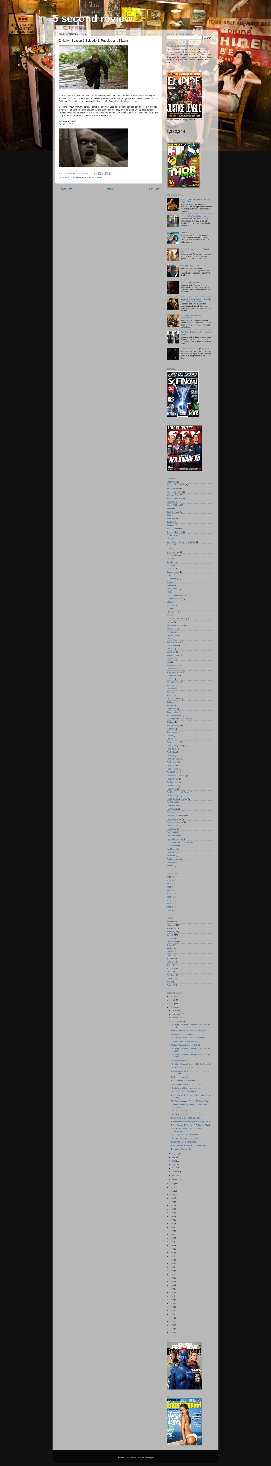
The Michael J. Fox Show (177, 799)
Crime (169, 938)
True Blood (171, 832)
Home (109, 188)
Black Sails (171, 518)
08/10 (169, 904)
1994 (172, 1249)
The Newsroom (173, 805)
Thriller (169, 978)
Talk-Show (171, 975)
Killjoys (169, 639)
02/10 (169, 884)
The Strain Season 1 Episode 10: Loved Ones (190, 1101)
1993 (172, 1253)
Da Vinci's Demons (174, 555)
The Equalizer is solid (180, 1060)
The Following (172, 769)
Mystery (170, 962)
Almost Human (173, 488)
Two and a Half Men (175, 839)
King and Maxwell (174, 642)
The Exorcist (172, 762)
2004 (172, 1216)
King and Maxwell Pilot (190, 266)
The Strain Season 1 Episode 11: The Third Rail (191, 1064)
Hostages (171, 615)
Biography (171, 932)
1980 (172, 1300)
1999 (172, 1231)
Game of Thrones (174, 599)
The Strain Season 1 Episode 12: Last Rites (189, 1038)
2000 (172, 1227)
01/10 (169, 880)
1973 (172, 1325)
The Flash (171, 766)
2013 (172, 1184)
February (176, 1175)
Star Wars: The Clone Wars (178, 719)
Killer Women (172, 635)
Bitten (169, 515)
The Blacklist (172, 749)
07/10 (169, 900)
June (174, 1161)
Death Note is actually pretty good (195, 349)
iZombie (170, 866)
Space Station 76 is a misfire (183, 1081)
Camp (169, 538)
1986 (172, 1278)
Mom (169, 662)
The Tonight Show (174, 819)
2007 (172, 1205)
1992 (172, 1256)
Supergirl (170, 729)
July (174, 1157)
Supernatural (172, 732)
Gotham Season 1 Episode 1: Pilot (185, 1045)
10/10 (169, 910)
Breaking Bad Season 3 (190, 282)
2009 (172, 1198)
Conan (169, 545)
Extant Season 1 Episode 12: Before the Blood (190, 1125)
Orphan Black (172, 675)
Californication (172, 535)
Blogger (150, 1458)
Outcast (170, 679)
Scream (170, 695)
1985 (172, 1282)
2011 (172, 1191)
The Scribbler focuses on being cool (186, 1084)
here (194, 60)
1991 (172, 1260)
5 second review (93, 18)
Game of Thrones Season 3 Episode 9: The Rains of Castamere (196, 300)
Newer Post (65, 188)
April (174, 1168)
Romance (171, 968)
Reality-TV (171, 965)
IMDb (61, 121)
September (176, 1021)
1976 (172, 1314)
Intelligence (171, 629)
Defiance (170, 568)
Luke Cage (171, 652)
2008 (172, 1202)
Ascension (171, 502)
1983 (172, 1289)
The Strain (171, 812)
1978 (172, 1307)
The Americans (173, 742)
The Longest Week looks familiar (184, 1135)
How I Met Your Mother (176, 619)
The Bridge (171, 752)
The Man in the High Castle (178, 792)
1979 (172, 1303)
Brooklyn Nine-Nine (175, 532)
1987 (172, 1274)
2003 (172, 1220)
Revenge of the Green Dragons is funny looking (191, 1121)
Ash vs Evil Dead (174, 505)
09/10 (169, 907)
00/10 (67, 177)
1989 (172, 1267)
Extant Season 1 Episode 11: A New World (189, 1145)
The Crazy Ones (173, 759)
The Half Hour (172, 772)
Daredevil (171, 562)
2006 (172, 1209)
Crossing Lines (173, 552)
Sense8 (170, 705)
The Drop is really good (181, 1111)
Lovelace (184, 233)
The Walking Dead (174, 822)
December (176, 1010)
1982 (172, 1292)
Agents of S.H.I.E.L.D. (176, 485)
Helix (169, 609)
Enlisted (170, 582)
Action (78, 177)
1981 (172, 1296)
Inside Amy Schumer (175, 625)
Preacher (170, 685)
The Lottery (171, 789)
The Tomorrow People (176, 815)
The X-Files (171, 829)
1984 (172, 1285)
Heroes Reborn (173, 612)
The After (170, 739)
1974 (172, 1321)
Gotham (170, 602)
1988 (172, 1271)
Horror (169, 958)
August (175, 1154)
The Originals (172, 809)
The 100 (170, 735)
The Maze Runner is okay (182, 1068)
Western (170, 985)
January (175, 1179)
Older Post (153, 188)
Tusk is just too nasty (180, 1077)
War (168, 982)
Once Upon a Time (174, 672)
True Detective (173, 835)
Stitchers (170, 722)
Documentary (172, 942)
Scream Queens (173, 699)
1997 (172, 1238)
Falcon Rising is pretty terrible (183, 1142)
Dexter (169, 575)
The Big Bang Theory (175, 745)
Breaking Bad (172, 528)
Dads (169, 558)
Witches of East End (175, 859)
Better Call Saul (173, 512)
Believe (170, 508)
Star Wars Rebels (174, 715)
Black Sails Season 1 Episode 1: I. (185, 1149)
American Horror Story (176, 498)
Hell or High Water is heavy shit (194, 216)
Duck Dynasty (172, 578)
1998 (172, 1234)
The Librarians (173, 786)
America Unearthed (175, 492)
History (169, 955)
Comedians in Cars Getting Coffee (181, 542)
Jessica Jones (172, 632)
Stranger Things (173, 725)
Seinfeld (170, 702)
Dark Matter (171, 565)
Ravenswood (172, 689)
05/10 (169, 894)
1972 (172, 1329)
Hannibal (170, 605)
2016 (172, 1000)
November (176, 1014)
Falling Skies (172, 589)
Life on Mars (172, 645)
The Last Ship (172, 779)
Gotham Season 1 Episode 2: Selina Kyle (188, 1030)
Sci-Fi (91, 177)
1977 (172, 1311)
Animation (171, 928)
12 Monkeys (172, 482)
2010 (172, 1194)
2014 (73, 177)
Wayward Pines (173, 852)
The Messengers (173, 796)
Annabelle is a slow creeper (182, 1034)
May (174, 1164)
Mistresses (171, 659)
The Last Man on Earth (176, 776)
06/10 (169, 897)
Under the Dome (173, 845)
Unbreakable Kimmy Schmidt (179, 842)
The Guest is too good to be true (184, 1092)
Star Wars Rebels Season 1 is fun (185, 1041)
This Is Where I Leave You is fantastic (186, 1088)
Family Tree (171, 592)
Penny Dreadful (173, 682)
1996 (172, 1242)
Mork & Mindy (172, 665)
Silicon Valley (172, 709)
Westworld (171, 855)
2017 (172, 996)
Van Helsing (171, 849)
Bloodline (170, 525)
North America (172, 669)
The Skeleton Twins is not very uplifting (187, 1114)
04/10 (169, 890)
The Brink (171, 756)
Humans (170, 622)
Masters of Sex (173, 655)
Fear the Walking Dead (176, 595)
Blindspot (170, 522)
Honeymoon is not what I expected (185, 1118)
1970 (172, 1332)
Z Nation (98, 177)
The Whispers (172, 825)
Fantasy (170, 952)
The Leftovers (172, 782)
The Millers (171, 802)
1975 (172, 1318)
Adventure (171, 925)
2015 (172, 1004)
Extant (169, 585)
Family (169, 948)
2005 (172, 1213)
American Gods (173, 495)
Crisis (169, 548)
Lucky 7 (170, 649)
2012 (172, 1187)
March (174, 1172)
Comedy (170, 935)
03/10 (169, 887)
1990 (172, 1263)
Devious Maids (173, 572)
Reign (169, 692)
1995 (172, 1245)
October (175, 1018)
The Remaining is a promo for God (185, 1138)
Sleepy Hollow (172, 712)
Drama (85, 177)
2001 (172, 1224)
